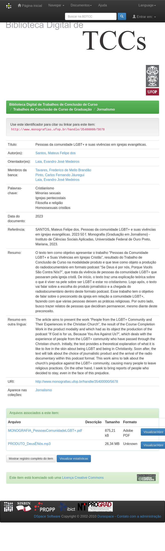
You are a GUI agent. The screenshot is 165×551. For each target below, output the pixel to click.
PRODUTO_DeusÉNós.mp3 (29, 444)
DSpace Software (47, 516)
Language (147, 5)
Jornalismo (106, 109)
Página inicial (30, 5)
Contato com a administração (139, 516)
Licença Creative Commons (83, 477)
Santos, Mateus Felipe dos (55, 153)
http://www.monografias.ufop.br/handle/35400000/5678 (76, 381)
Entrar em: (144, 16)
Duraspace (105, 516)
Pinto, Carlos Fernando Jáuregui (59, 175)
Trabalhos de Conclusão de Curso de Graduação (52, 109)
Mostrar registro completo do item (31, 458)
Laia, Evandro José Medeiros (57, 161)
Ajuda (102, 5)
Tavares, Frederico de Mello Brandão (63, 170)
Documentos (81, 5)
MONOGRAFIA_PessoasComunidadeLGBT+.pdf (45, 430)
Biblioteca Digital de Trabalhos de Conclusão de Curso (53, 104)
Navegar (56, 5)
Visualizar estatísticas (73, 458)
